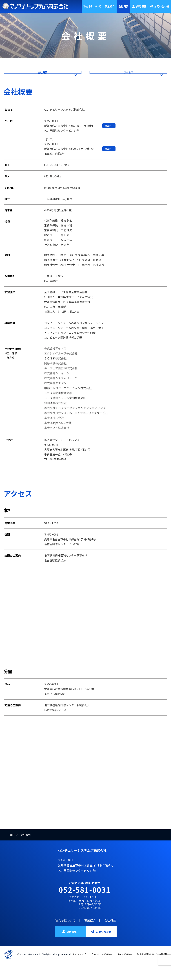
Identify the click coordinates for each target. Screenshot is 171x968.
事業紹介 (110, 6)
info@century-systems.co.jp (62, 193)
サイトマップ (79, 959)
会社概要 (123, 6)
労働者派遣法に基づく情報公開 (152, 959)
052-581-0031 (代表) (56, 170)
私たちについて (92, 6)
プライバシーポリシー (101, 959)
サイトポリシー (124, 959)
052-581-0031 (85, 895)
